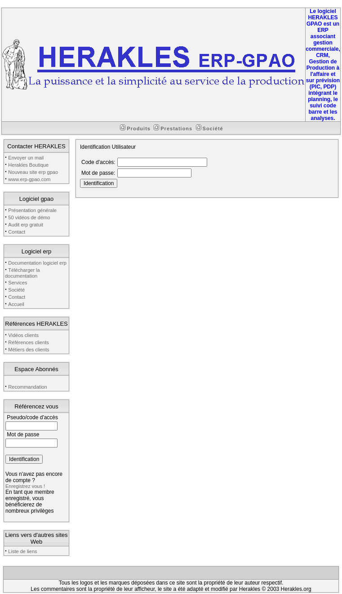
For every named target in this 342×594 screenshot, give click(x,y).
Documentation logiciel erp (37, 263)
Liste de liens (22, 551)
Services (17, 282)
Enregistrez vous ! (25, 486)
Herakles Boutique (28, 165)
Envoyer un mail (26, 157)
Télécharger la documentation (22, 273)
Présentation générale (32, 210)
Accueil (16, 304)
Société (209, 128)
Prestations (173, 128)
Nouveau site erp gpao (33, 172)
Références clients (28, 342)
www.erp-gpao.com (29, 179)
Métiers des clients (28, 349)
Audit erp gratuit (25, 224)
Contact (16, 232)
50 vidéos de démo (29, 217)
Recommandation (27, 387)
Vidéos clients (23, 335)
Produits (135, 128)
